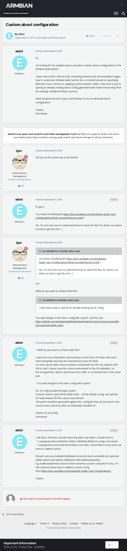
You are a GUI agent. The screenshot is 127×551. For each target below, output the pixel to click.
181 (21, 185)
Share (90, 35)
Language (30, 523)
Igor (19, 150)
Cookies (74, 523)
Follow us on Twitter (92, 523)
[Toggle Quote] (40, 251)
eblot (21, 34)
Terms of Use (10, 546)
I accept (114, 544)
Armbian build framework (51, 37)
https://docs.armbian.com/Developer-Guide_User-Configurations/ (76, 471)
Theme (44, 523)
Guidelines (39, 546)
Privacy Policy (59, 523)
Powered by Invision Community (63, 527)
